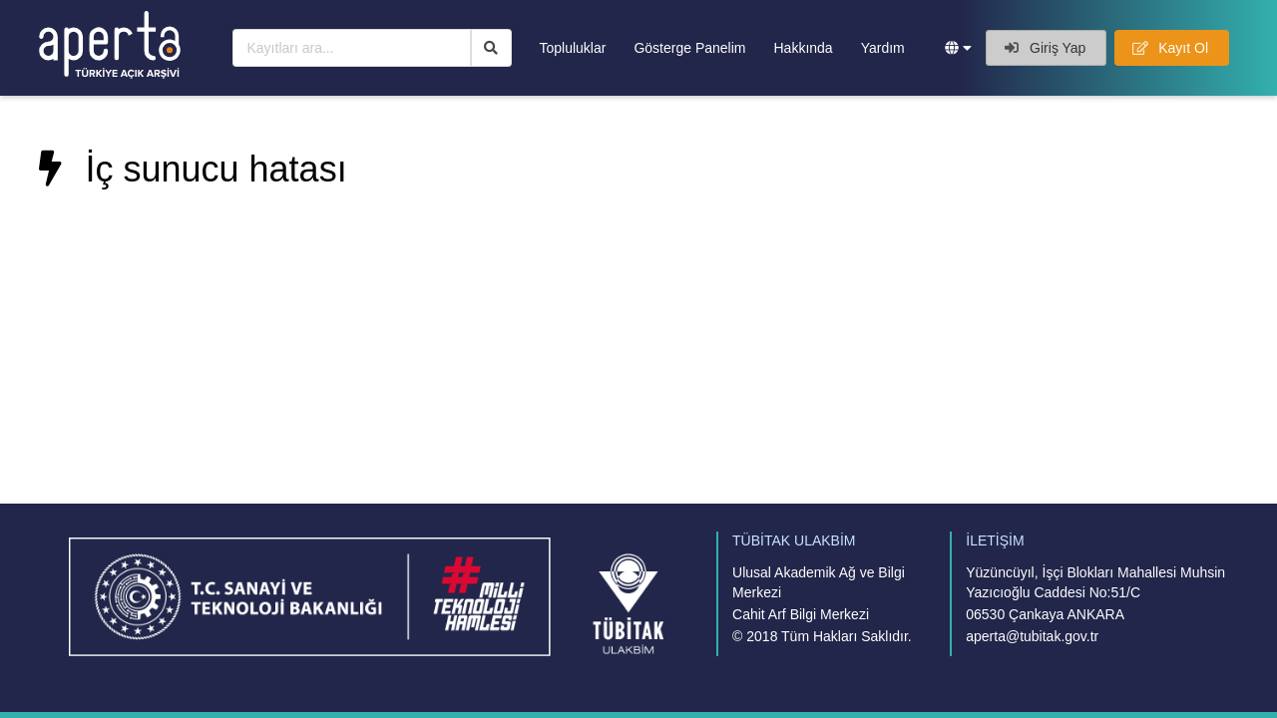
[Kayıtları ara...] (351, 48)
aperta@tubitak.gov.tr (1032, 636)
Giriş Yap (1045, 48)
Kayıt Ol (1170, 48)
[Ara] (491, 48)
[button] (958, 48)
